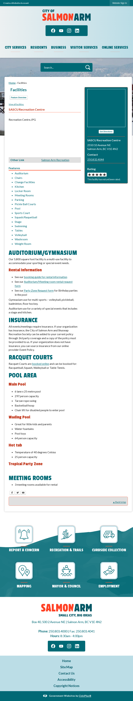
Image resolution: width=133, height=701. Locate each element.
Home (12, 82)
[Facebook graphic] (53, 30)
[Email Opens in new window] (23, 493)
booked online (40, 363)
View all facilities (16, 104)
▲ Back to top (119, 502)
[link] (120, 3)
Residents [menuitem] (38, 47)
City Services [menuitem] (15, 47)
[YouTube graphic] (61, 30)
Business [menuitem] (58, 47)
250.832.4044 (95, 159)
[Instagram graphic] (69, 30)
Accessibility (66, 679)
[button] (87, 67)
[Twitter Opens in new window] (17, 493)
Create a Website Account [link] (16, 3)
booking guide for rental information (45, 277)
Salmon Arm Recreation (55, 160)
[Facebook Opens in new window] (12, 493)
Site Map (66, 667)
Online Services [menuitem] (115, 47)
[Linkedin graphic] (77, 30)
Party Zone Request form (38, 290)
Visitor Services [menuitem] (84, 47)
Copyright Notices (66, 686)
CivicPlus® (85, 695)
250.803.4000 (58, 631)
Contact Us (67, 673)
